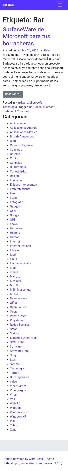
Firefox (14, 193)
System (15, 364)
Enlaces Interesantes (23, 184)
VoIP (13, 399)
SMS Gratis (17, 342)
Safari (14, 329)
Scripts (14, 333)
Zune (13, 429)
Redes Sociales (20, 324)
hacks (14, 224)
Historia (15, 232)
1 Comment (22, 111)
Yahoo (14, 425)
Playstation (17, 320)
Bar (31, 107)
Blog (13, 141)
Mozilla (14, 285)
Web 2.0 (15, 403)
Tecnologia (10, 107)
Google (14, 215)
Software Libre (19, 351)
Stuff (13, 359)
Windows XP (18, 416)
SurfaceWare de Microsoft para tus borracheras (26, 36)
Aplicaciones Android (23, 127)
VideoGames (18, 386)
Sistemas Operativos (23, 338)
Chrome (15, 154)
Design (14, 176)
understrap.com (31, 463)
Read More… (14, 94)
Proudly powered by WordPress (23, 459)
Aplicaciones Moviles (23, 132)
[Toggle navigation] (60, 5)
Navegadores (18, 298)
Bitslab (8, 5)
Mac (13, 268)
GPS (13, 219)
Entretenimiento (20, 189)
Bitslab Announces (22, 136)
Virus (13, 394)
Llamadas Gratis (20, 263)
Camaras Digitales (22, 145)
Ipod (13, 254)
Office (14, 303)
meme (14, 272)
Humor (14, 237)
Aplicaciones (18, 123)
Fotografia (16, 202)
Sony (13, 355)
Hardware (22, 102)
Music (14, 294)
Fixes (13, 197)
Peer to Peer (18, 316)
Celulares (16, 149)
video (13, 381)
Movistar (15, 281)
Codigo (14, 158)
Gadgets (15, 206)
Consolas (16, 162)
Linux (13, 259)
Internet (15, 241)
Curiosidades (18, 171)
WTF (13, 421)
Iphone (14, 250)
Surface (8, 111)
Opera (14, 311)
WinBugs (15, 408)
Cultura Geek (18, 167)
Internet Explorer (20, 246)
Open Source (18, 307)
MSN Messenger (20, 289)
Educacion (16, 180)
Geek (13, 211)
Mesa (38, 107)
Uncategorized (19, 377)
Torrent (14, 373)
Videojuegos (18, 390)
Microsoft (35, 102)
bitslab (47, 50)
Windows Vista (19, 412)
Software (16, 346)
